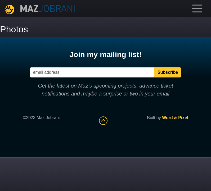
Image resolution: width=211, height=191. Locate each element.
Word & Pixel (175, 117)
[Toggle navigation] (197, 8)
